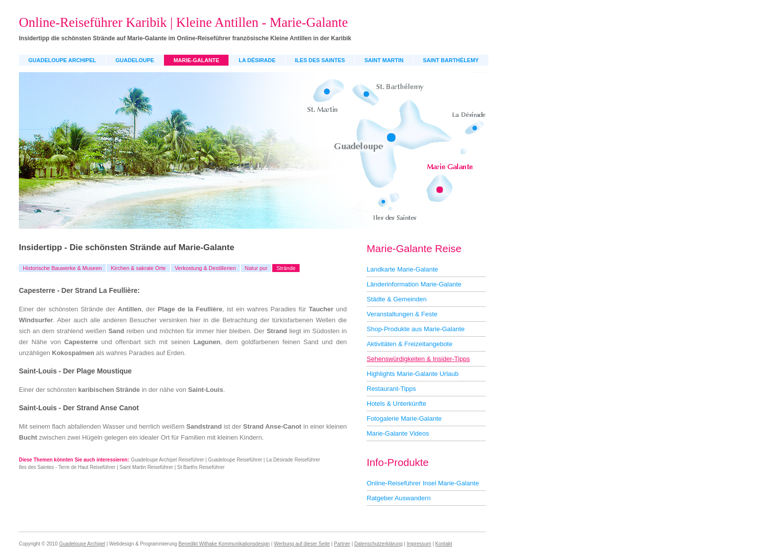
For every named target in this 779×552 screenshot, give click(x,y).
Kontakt (443, 544)
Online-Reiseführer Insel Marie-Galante (423, 483)
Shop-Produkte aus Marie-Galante (416, 329)
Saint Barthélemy (450, 60)
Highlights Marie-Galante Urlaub (413, 373)
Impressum (418, 544)
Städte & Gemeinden (397, 299)
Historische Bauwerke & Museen (62, 268)
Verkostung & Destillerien (205, 268)
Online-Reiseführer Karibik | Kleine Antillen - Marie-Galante (183, 22)
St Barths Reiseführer (201, 467)
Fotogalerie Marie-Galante (404, 418)
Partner (342, 544)
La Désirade (256, 60)
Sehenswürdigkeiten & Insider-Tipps (418, 359)
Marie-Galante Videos (398, 433)
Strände (286, 268)
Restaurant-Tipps (391, 388)
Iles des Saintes (320, 60)
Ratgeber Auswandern (399, 498)
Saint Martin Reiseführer (146, 467)
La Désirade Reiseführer (293, 459)
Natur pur (256, 268)
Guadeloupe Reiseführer (235, 459)
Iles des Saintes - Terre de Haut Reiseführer (67, 467)
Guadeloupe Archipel (62, 60)
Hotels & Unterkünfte (396, 403)
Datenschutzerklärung (378, 544)
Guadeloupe (135, 60)
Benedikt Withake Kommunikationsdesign (224, 544)
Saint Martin (383, 60)
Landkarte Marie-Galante (402, 269)
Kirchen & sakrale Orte (138, 268)
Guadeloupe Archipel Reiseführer (167, 459)
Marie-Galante (196, 60)
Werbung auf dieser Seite (302, 544)
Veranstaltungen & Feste (402, 314)
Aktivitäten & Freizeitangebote (410, 344)
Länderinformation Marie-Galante (414, 284)
